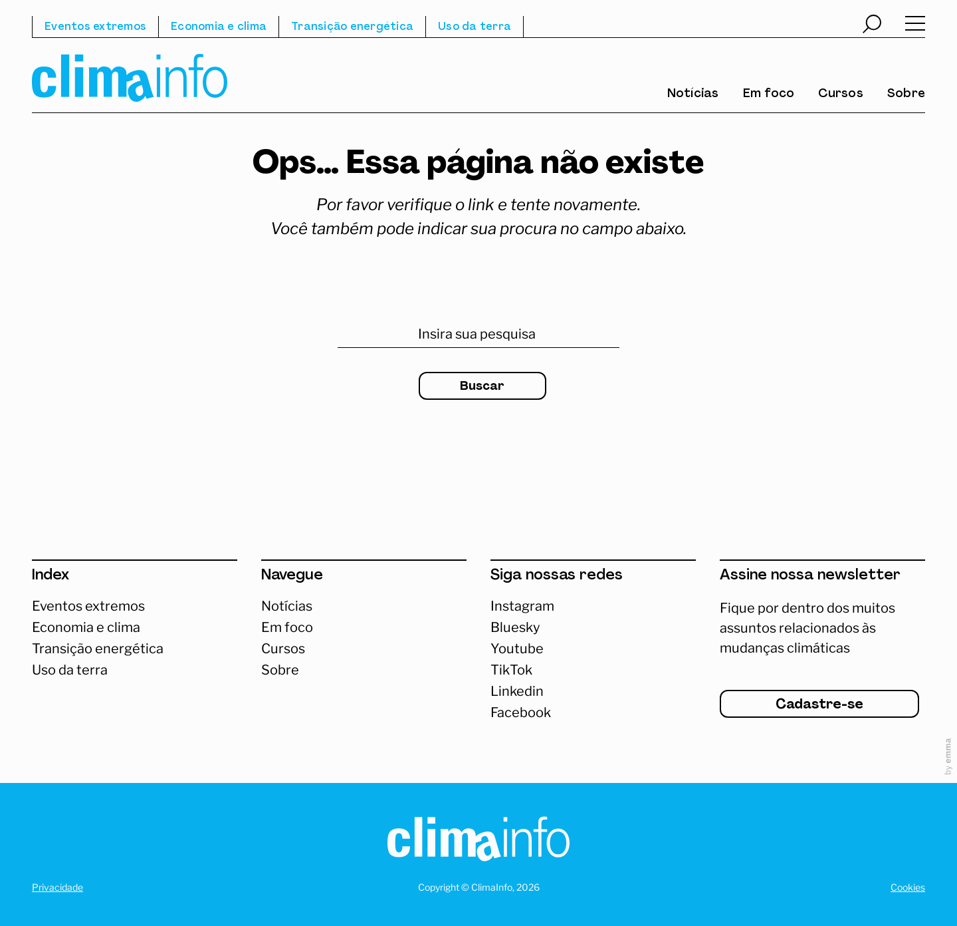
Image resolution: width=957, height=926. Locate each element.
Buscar (482, 387)
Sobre (906, 94)
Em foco (769, 94)
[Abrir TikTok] (593, 670)
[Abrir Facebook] (593, 712)
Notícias (693, 94)
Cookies (908, 887)
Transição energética (352, 27)
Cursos (840, 94)
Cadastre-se (819, 705)
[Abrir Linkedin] (593, 691)
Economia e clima (218, 27)
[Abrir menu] (915, 26)
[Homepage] (478, 841)
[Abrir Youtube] (593, 648)
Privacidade (57, 887)
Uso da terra (474, 27)
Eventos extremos (95, 27)
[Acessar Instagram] (593, 606)
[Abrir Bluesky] (593, 627)
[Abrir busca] (872, 26)
